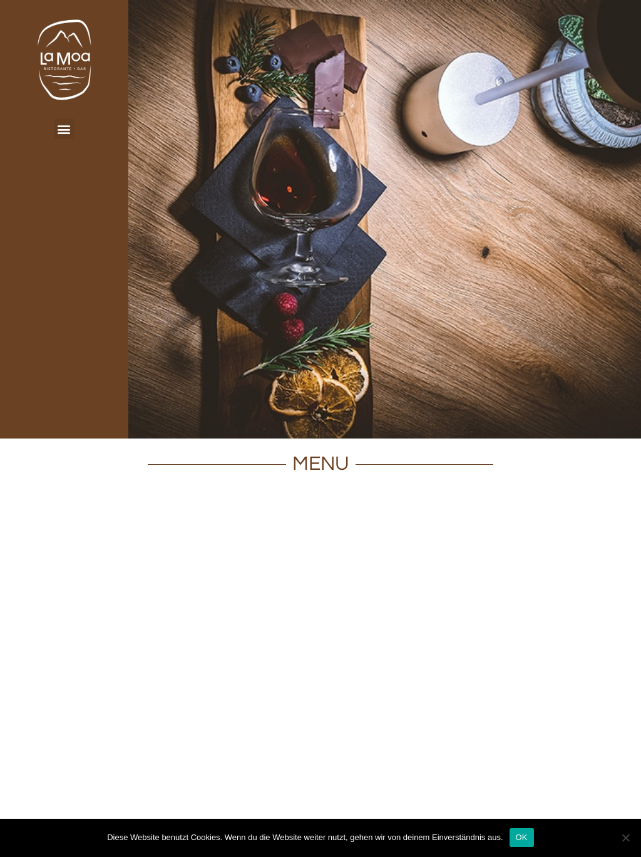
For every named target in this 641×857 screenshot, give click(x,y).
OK (522, 837)
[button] (64, 128)
